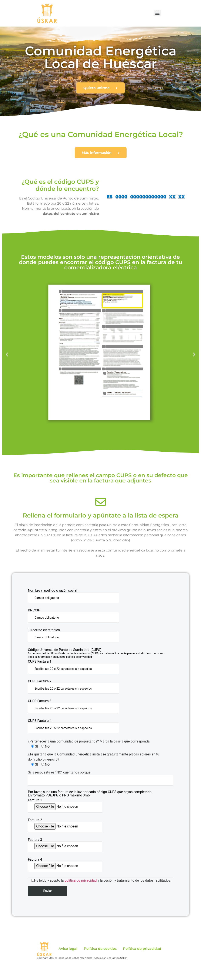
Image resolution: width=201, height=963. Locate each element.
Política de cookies (100, 949)
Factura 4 (65, 865)
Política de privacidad (142, 949)
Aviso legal (67, 949)
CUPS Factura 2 (73, 687)
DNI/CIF (73, 616)
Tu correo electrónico (73, 635)
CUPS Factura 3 (73, 706)
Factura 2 (65, 825)
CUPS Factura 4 (73, 726)
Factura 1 (65, 806)
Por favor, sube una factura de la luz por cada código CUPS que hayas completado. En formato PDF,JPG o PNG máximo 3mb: (90, 793)
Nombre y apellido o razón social (73, 596)
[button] (7, 354)
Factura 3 (65, 845)
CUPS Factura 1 (73, 667)
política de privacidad (80, 880)
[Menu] (157, 13)
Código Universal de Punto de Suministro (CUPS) (96, 653)
